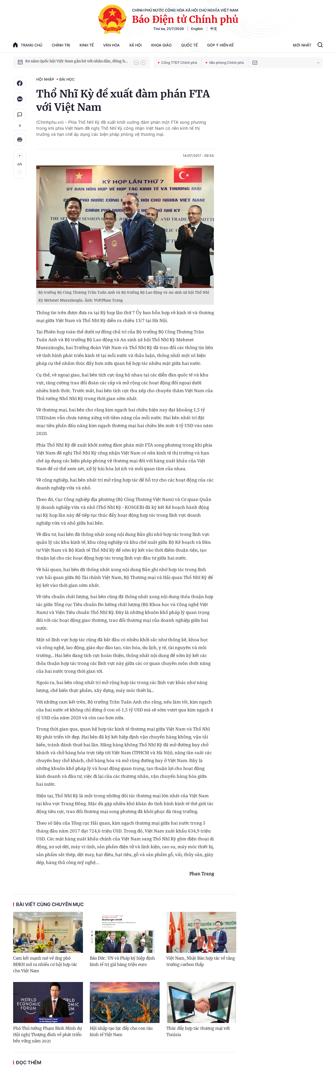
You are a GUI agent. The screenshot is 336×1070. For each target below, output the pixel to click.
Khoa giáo (161, 45)
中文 (213, 29)
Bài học (67, 79)
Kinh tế (87, 45)
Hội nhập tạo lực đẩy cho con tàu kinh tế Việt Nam (121, 1031)
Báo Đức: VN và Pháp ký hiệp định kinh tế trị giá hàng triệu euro (122, 961)
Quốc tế (189, 45)
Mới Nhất (302, 45)
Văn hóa (111, 45)
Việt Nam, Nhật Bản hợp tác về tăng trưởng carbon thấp (200, 961)
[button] (136, 62)
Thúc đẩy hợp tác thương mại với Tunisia (198, 1031)
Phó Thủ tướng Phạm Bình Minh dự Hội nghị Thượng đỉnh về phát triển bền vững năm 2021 (47, 1034)
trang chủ (27, 44)
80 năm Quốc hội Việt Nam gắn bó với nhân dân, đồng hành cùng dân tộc (77, 62)
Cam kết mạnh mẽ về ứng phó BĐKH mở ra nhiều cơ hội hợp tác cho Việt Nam (45, 964)
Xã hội (135, 45)
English (197, 29)
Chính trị (61, 45)
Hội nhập (45, 79)
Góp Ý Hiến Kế (220, 45)
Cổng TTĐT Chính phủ (177, 62)
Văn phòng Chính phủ (225, 62)
